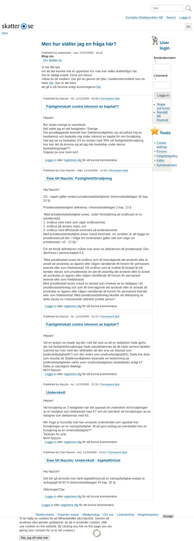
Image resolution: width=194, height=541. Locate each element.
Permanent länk (110, 98)
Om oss (108, 514)
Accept (168, 519)
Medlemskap (91, 514)
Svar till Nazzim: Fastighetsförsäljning (79, 178)
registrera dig (72, 160)
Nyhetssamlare (167, 165)
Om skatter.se (52, 60)
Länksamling (125, 514)
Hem (5, 33)
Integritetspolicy (167, 156)
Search (171, 17)
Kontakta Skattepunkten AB (144, 17)
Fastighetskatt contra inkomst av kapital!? (82, 106)
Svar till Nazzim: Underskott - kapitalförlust (83, 460)
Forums (162, 151)
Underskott (55, 392)
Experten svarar (68, 514)
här (51, 83)
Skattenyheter (44, 514)
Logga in (185, 17)
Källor (160, 160)
